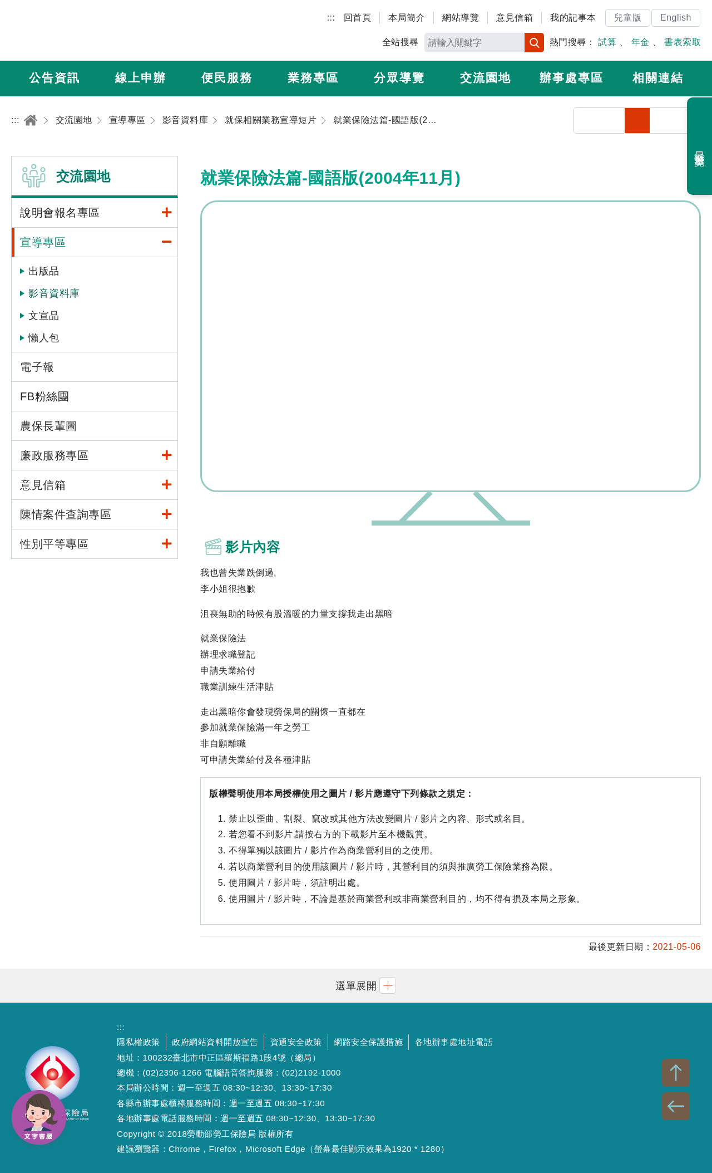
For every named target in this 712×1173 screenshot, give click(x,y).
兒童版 (628, 17)
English (675, 17)
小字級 (637, 120)
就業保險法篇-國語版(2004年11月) (450, 346)
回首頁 (358, 17)
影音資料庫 (54, 293)
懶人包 (44, 337)
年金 (640, 42)
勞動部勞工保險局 (76, 31)
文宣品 (44, 315)
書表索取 (682, 42)
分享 (586, 120)
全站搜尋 (400, 42)
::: (331, 17)
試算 (607, 42)
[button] (356, 986)
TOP (676, 1073)
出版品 (44, 271)
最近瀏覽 (700, 146)
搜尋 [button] (534, 42)
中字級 (662, 120)
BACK (676, 1106)
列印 (612, 120)
